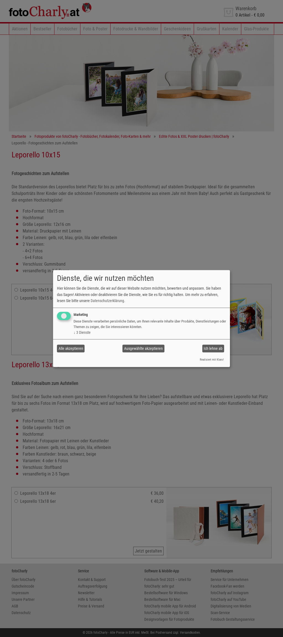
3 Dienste (82, 333)
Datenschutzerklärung (107, 300)
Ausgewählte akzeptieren (143, 348)
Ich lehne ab (213, 348)
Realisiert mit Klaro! (212, 360)
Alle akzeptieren (71, 348)
